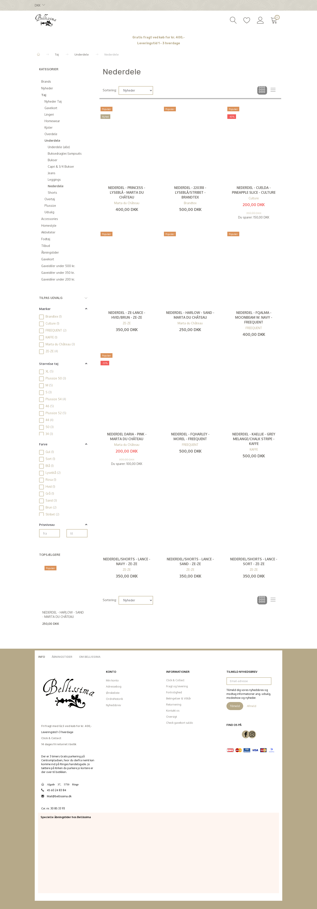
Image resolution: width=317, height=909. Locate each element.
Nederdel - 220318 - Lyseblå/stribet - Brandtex (190, 192)
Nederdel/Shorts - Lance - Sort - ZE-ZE (253, 561)
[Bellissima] (45, 20)
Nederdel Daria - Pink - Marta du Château (127, 436)
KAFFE (254, 449)
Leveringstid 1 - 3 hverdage (158, 43)
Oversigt (171, 716)
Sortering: (110, 90)
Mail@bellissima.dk (59, 796)
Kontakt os (172, 710)
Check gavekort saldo (179, 722)
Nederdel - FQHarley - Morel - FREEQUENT (190, 436)
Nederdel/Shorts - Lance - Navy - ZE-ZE (126, 561)
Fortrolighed (174, 692)
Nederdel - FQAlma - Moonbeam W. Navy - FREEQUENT (253, 317)
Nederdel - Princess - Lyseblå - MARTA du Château (126, 192)
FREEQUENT (254, 328)
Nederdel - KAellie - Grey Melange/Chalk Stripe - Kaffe (253, 439)
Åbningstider (62, 656)
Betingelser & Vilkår (178, 698)
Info (41, 656)
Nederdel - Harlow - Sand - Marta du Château (63, 614)
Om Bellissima (89, 656)
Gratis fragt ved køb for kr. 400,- (158, 37)
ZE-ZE (127, 323)
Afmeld (251, 706)
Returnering (173, 704)
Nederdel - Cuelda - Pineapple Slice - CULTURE (254, 190)
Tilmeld (235, 706)
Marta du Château (126, 203)
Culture (254, 198)
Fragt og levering (177, 686)
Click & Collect (175, 680)
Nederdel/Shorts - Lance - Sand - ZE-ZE (190, 561)
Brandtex (190, 203)
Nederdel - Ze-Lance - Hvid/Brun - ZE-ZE (126, 315)
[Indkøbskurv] (274, 20)
